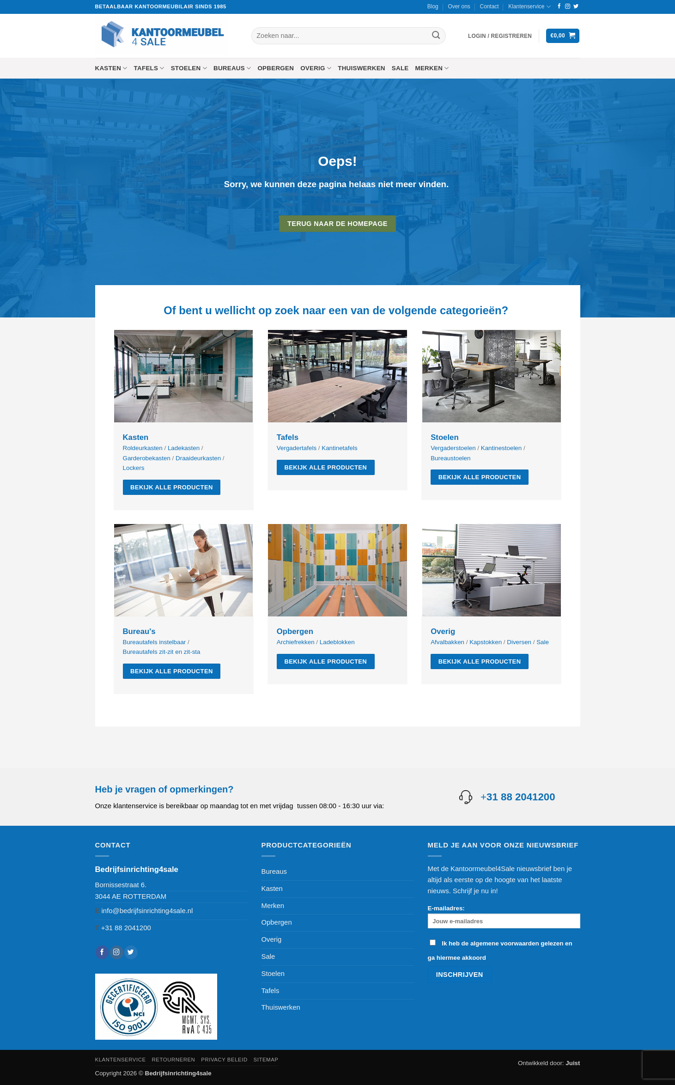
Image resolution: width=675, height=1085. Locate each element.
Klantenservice (529, 6)
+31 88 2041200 (126, 928)
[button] (500, 36)
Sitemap (266, 1059)
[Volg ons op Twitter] (575, 6)
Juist (573, 1063)
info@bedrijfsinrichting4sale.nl (147, 910)
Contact (489, 6)
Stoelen (189, 68)
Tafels (149, 68)
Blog (432, 6)
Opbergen (275, 68)
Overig (315, 68)
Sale (400, 68)
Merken (432, 68)
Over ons (459, 6)
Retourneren (173, 1059)
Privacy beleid (224, 1059)
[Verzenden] (435, 35)
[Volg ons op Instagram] (567, 6)
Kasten (111, 68)
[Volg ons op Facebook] (559, 6)
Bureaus (232, 68)
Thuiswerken (361, 68)
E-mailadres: (504, 916)
